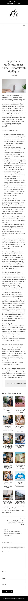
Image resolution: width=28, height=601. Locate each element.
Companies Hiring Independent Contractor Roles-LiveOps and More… (14, 521)
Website (4, 584)
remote (12, 510)
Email (4, 578)
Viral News (14, 598)
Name (4, 571)
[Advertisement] (14, 45)
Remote (17, 508)
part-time (11, 508)
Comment (5, 552)
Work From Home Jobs (8, 512)
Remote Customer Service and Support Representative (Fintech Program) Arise (14, 532)
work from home (19, 510)
